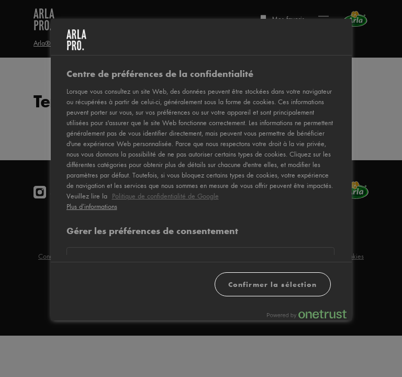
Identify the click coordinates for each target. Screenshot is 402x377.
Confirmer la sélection (272, 284)
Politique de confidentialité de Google (165, 196)
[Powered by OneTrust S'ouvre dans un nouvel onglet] (307, 313)
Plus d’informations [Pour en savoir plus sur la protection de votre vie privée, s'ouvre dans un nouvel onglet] (91, 206)
